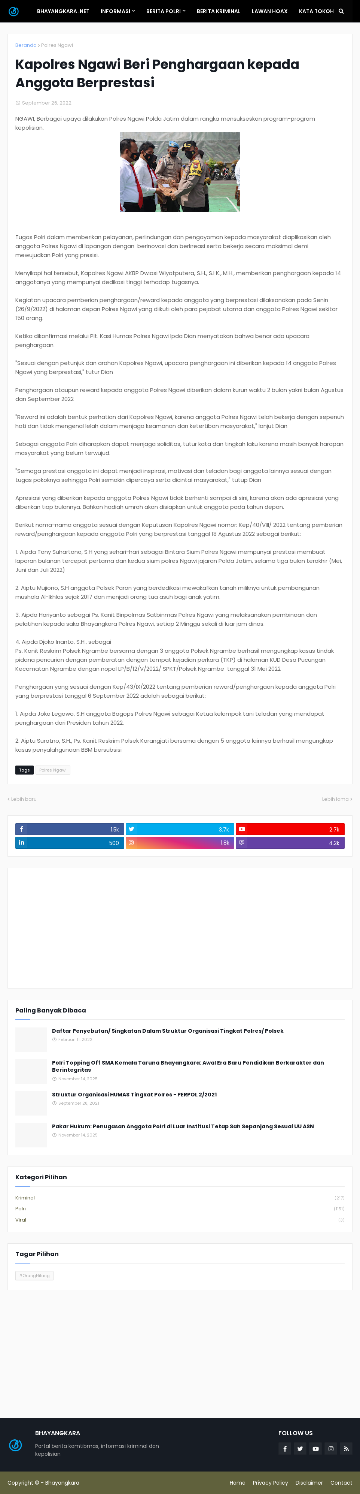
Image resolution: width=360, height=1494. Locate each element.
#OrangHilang (34, 1276)
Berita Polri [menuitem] (163, 11)
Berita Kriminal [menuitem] (219, 11)
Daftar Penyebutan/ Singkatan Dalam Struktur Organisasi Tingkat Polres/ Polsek (168, 1031)
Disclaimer (309, 1483)
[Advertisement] (180, 928)
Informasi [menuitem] (115, 11)
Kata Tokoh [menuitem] (316, 11)
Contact (341, 1483)
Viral (180, 1220)
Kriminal (180, 1198)
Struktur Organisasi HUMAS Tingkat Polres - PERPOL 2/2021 (134, 1094)
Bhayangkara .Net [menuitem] (63, 11)
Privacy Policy (270, 1483)
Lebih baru (24, 799)
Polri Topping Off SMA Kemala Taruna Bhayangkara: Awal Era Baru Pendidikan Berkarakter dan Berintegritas (188, 1066)
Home (237, 1483)
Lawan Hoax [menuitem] (270, 11)
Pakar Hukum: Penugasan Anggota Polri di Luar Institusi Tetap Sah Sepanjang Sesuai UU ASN (183, 1126)
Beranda (26, 45)
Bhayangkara (62, 1483)
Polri (180, 1209)
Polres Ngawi (57, 45)
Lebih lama (335, 799)
